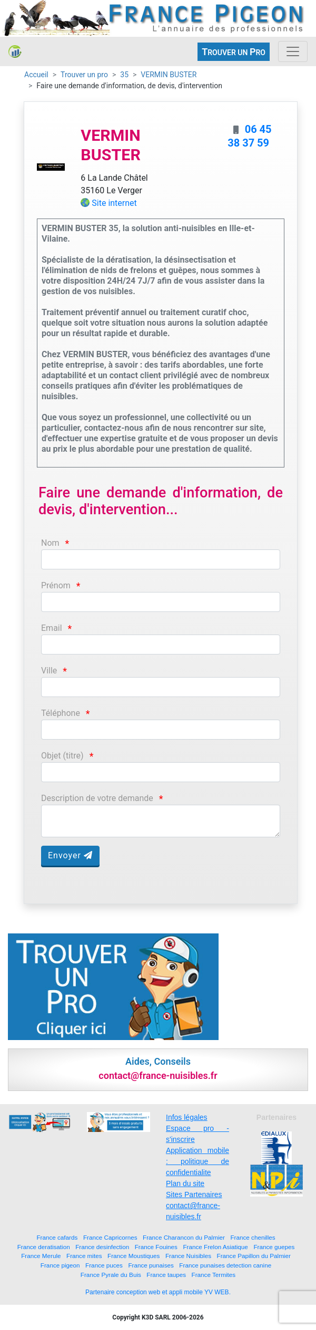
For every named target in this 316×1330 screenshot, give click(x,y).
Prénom (56, 585)
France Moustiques (133, 1255)
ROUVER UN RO (233, 51)
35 (124, 74)
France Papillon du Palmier (254, 1255)
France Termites (214, 1274)
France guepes (273, 1246)
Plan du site (185, 1183)
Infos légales (187, 1117)
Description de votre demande (97, 798)
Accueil (36, 74)
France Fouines (156, 1246)
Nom (50, 543)
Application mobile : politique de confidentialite (197, 1161)
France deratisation (43, 1246)
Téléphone (60, 713)
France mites (84, 1255)
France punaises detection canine (225, 1265)
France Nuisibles (188, 1255)
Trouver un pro (84, 74)
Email (51, 628)
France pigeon (60, 1265)
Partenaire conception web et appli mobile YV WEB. (158, 1292)
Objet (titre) (62, 756)
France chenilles (252, 1237)
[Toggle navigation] (293, 51)
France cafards (56, 1237)
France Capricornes (110, 1237)
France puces (104, 1265)
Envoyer (70, 855)
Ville (49, 670)
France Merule (41, 1255)
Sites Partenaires (194, 1194)
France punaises (150, 1265)
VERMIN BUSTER (168, 74)
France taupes (166, 1274)
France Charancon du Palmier (184, 1237)
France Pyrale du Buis (111, 1274)
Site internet (114, 203)
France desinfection (102, 1246)
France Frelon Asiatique (215, 1246)
